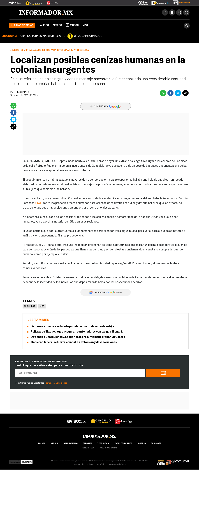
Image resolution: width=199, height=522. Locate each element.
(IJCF (38, 203)
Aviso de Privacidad (81, 464)
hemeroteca (88, 448)
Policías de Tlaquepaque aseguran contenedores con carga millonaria (77, 331)
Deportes (87, 443)
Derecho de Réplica (98, 464)
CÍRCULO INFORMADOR (88, 36)
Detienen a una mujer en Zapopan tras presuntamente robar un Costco (78, 337)
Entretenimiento (123, 443)
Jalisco (44, 25)
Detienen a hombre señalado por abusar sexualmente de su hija (72, 326)
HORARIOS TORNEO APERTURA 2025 (40, 36)
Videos (72, 25)
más (88, 25)
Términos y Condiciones (56, 383)
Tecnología (103, 443)
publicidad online (108, 448)
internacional (70, 443)
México (57, 25)
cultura (141, 443)
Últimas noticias (22, 25)
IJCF (42, 306)
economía (156, 443)
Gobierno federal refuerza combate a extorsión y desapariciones (74, 342)
